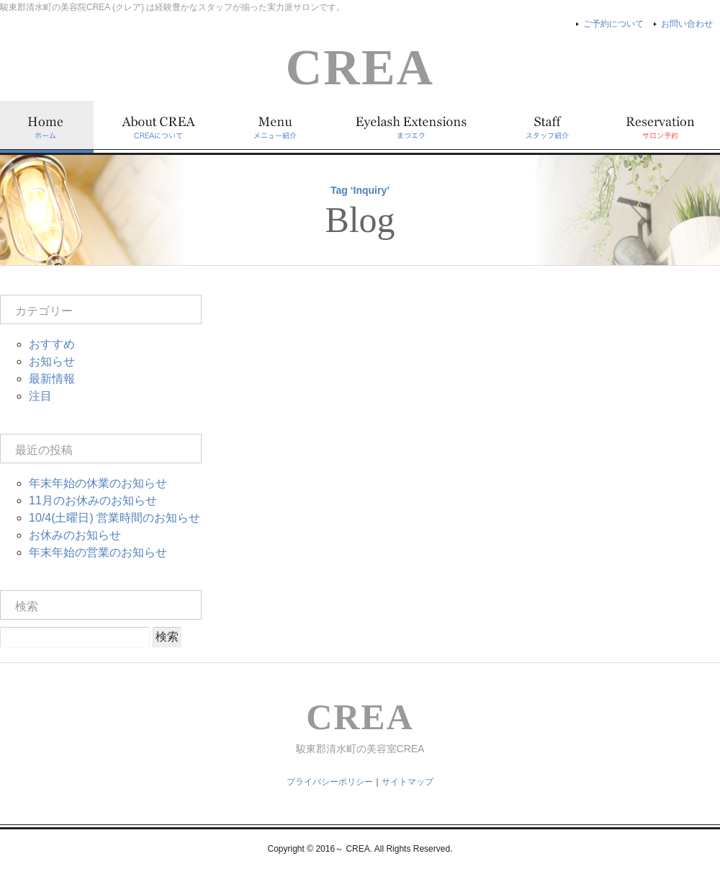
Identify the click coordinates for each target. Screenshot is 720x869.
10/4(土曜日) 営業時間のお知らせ (114, 518)
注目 (40, 396)
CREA (360, 67)
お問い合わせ (687, 24)
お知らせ (52, 361)
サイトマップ (407, 782)
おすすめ (52, 344)
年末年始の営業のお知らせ (98, 552)
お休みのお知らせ (75, 535)
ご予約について (613, 24)
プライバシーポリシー (330, 782)
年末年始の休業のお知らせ (98, 483)
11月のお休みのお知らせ (93, 500)
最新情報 (52, 379)
